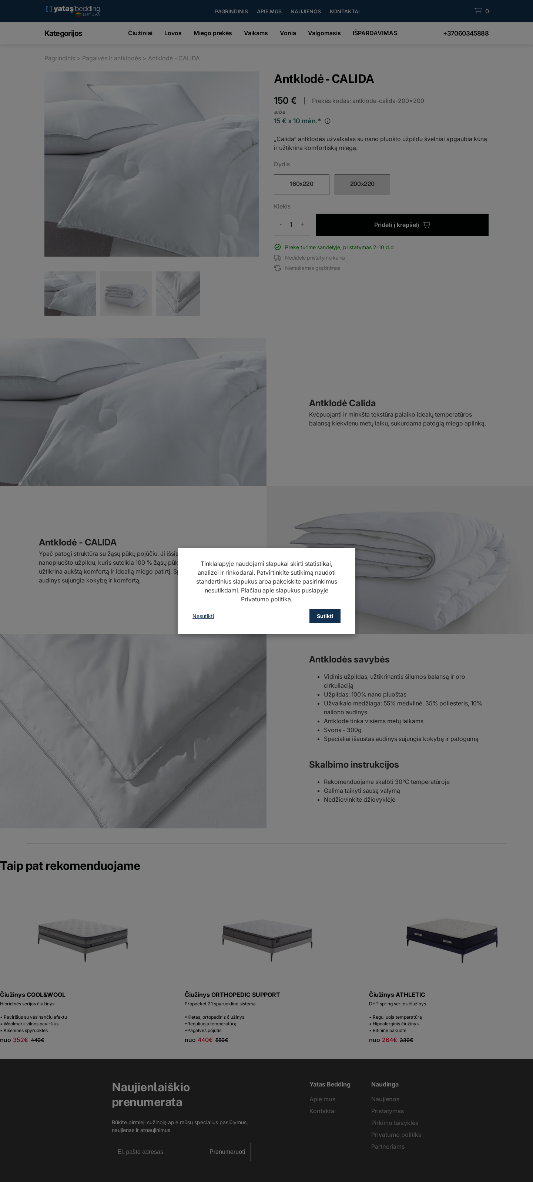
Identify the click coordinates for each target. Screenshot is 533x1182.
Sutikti (325, 616)
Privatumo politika (266, 599)
